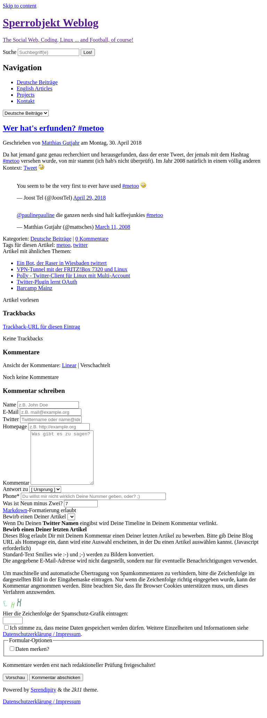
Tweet (30, 168)
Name (9, 405)
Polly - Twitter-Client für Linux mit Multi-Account (73, 276)
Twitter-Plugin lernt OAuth (47, 282)
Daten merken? (32, 659)
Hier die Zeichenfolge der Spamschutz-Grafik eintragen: (65, 624)
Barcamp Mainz (34, 288)
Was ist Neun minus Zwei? (33, 514)
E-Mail (10, 412)
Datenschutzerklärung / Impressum (42, 644)
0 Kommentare (91, 239)
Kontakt (26, 101)
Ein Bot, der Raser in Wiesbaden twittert (62, 263)
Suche (9, 52)
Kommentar (16, 493)
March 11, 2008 (112, 227)
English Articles (34, 88)
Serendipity (43, 700)
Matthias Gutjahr (61, 143)
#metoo (11, 161)
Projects (26, 95)
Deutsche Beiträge (37, 82)
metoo (63, 245)
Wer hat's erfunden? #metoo (53, 127)
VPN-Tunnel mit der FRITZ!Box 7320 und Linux (72, 269)
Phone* (11, 506)
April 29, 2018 (89, 198)
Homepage (15, 426)
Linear (69, 365)
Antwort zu (15, 499)
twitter (80, 245)
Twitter (11, 419)
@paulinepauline (36, 215)
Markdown (15, 521)
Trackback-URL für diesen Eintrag (41, 327)
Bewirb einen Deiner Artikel (34, 527)
